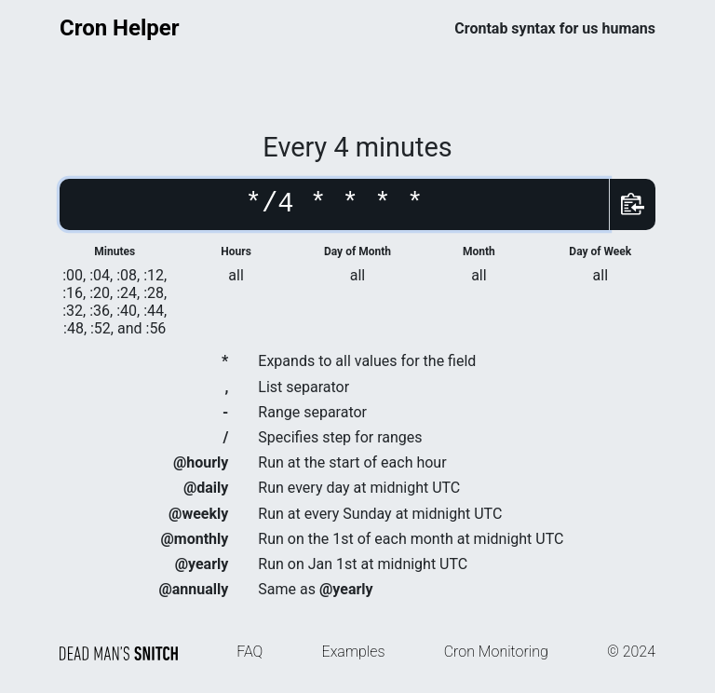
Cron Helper (120, 28)
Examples (353, 651)
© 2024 (631, 651)
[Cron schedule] (334, 204)
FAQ (249, 651)
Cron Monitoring (496, 651)
